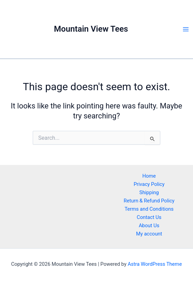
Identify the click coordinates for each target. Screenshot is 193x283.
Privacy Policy (149, 184)
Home (149, 176)
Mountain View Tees (91, 29)
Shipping (149, 192)
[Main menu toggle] (186, 29)
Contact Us (149, 217)
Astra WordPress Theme (155, 264)
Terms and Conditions (148, 209)
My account (149, 234)
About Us (149, 225)
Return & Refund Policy (149, 201)
